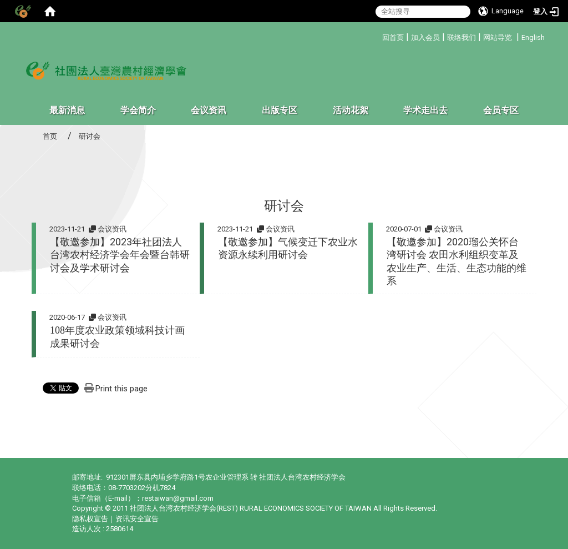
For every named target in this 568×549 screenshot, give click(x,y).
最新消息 (67, 110)
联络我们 (461, 37)
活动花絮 (350, 110)
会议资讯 (208, 110)
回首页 (393, 37)
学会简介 (138, 110)
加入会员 (425, 37)
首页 (50, 136)
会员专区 (501, 110)
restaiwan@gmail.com (178, 498)
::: (378, 36)
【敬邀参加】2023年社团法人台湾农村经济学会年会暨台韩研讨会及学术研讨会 (120, 255)
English (533, 37)
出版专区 (279, 110)
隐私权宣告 (90, 519)
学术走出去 (425, 110)
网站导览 (497, 37)
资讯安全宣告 (137, 519)
